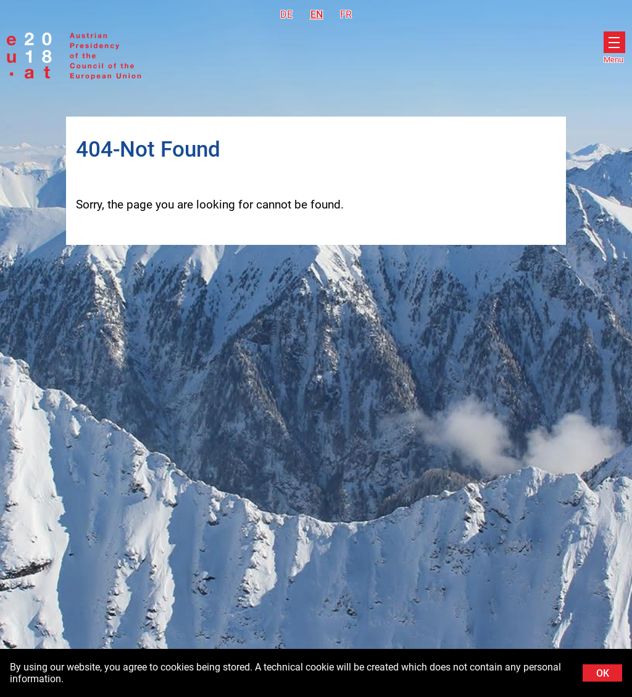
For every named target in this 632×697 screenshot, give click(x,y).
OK (602, 673)
